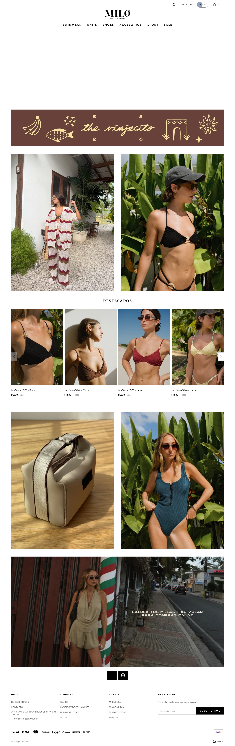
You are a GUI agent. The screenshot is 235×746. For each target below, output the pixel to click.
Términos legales (70, 712)
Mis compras (116, 707)
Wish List (114, 717)
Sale (168, 25)
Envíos (64, 702)
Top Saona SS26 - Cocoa (76, 390)
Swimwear (72, 25)
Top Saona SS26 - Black (23, 390)
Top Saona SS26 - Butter (184, 390)
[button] (112, 97)
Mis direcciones (118, 712)
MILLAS (63, 717)
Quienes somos (20, 702)
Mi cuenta (115, 702)
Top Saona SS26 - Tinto (130, 390)
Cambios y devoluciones (74, 707)
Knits (92, 25)
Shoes (108, 25)
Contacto (15, 4)
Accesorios (131, 25)
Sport (152, 25)
